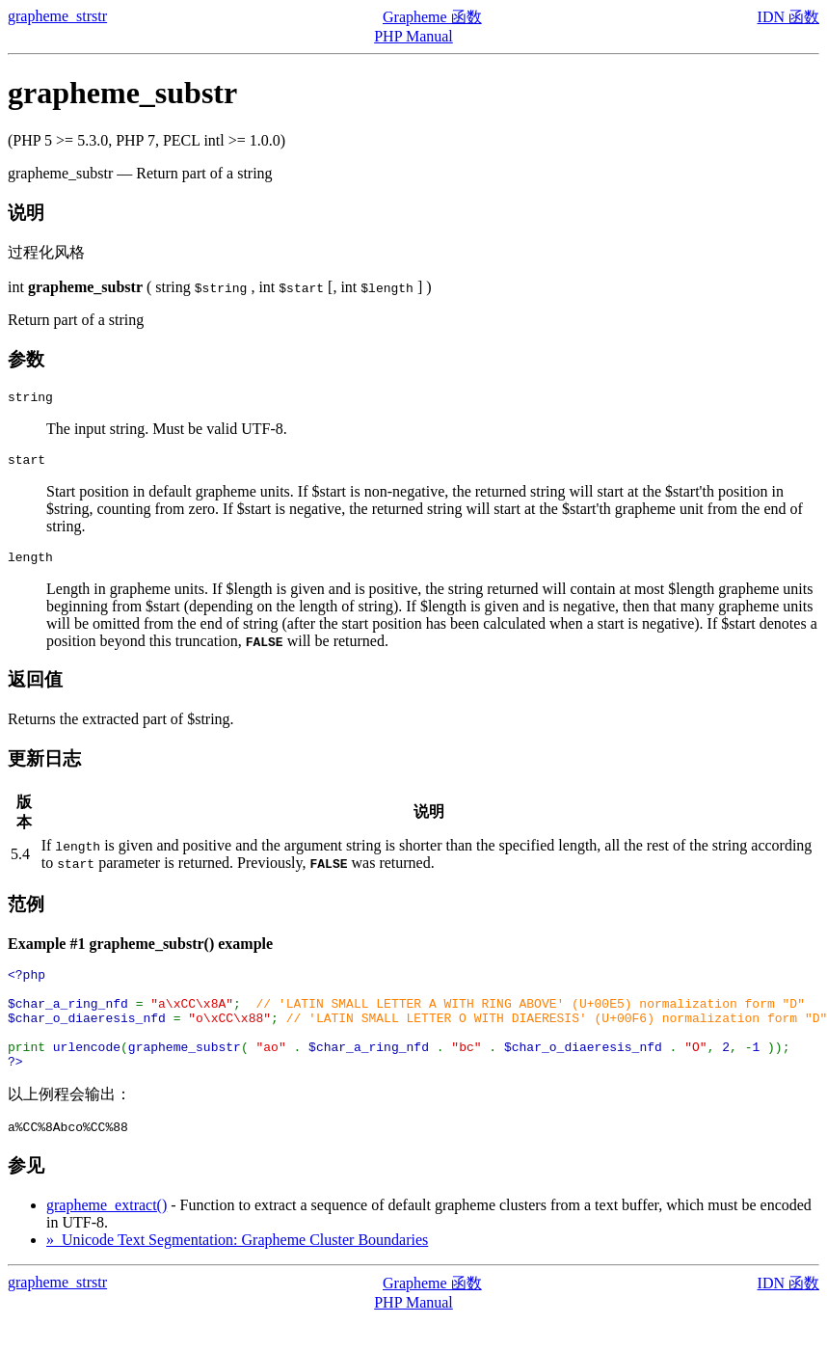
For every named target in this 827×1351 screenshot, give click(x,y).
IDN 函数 (788, 17)
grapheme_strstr (57, 16)
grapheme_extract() (106, 1237)
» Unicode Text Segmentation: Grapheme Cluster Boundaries (237, 1271)
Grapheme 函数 (432, 17)
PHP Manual (413, 36)
